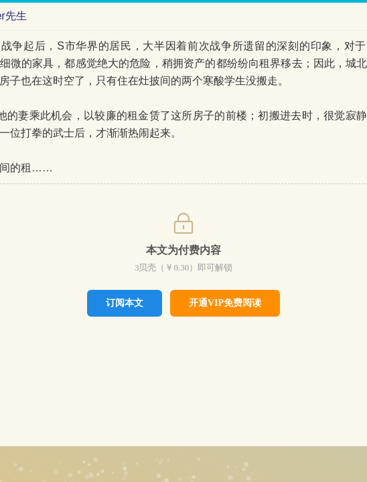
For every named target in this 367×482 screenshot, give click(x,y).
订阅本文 (124, 302)
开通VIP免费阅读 (225, 303)
